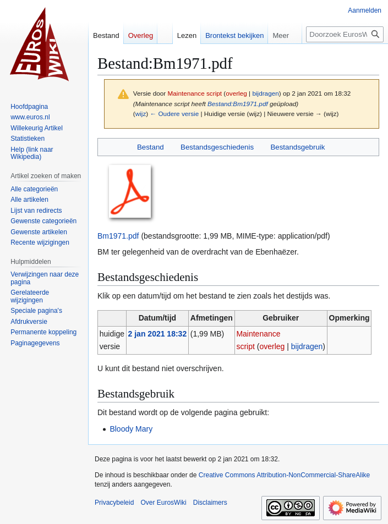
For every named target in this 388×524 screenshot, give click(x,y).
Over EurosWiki (163, 502)
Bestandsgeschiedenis (217, 147)
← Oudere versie (174, 113)
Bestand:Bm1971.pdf (237, 103)
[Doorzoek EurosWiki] (345, 34)
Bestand (150, 147)
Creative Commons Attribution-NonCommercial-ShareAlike (284, 475)
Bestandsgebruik (297, 147)
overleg (236, 93)
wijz (140, 113)
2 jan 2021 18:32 (157, 333)
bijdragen (265, 93)
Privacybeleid (114, 502)
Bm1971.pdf (118, 235)
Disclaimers (210, 502)
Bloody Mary (131, 428)
